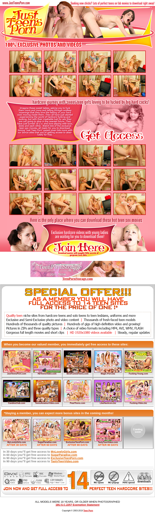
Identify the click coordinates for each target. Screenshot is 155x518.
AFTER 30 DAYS (17, 444)
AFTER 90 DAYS (77, 444)
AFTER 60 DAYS (47, 444)
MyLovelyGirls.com (16, 442)
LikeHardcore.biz (108, 403)
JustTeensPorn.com (16, 374)
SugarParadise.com (47, 442)
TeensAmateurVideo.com (47, 403)
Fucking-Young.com (138, 374)
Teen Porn (88, 511)
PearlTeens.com (77, 403)
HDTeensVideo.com (47, 374)
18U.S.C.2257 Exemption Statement (77, 504)
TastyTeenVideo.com (108, 442)
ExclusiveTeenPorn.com (77, 442)
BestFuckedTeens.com (77, 374)
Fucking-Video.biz (138, 403)
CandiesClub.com (16, 403)
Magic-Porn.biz (108, 374)
